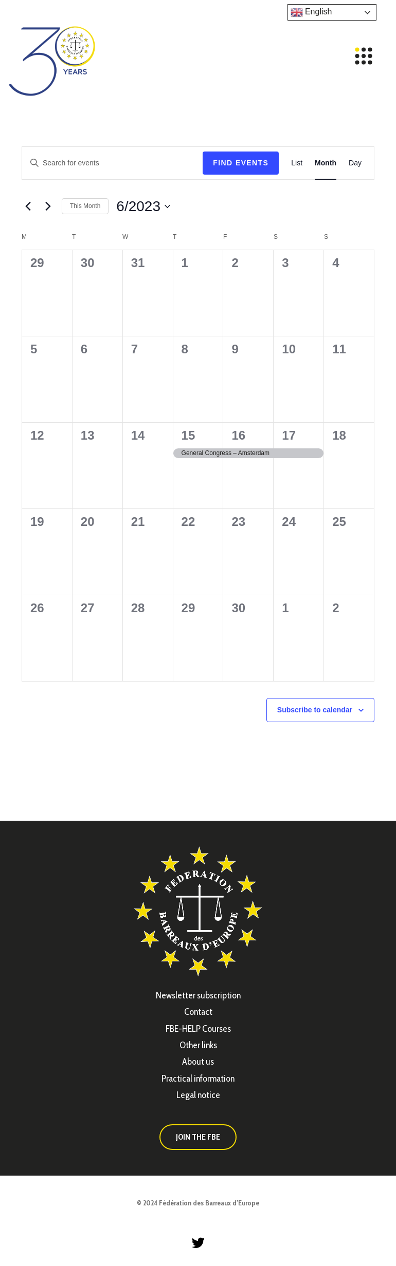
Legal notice (198, 1095)
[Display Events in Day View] (355, 163)
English (311, 12)
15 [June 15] (188, 435)
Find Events (240, 163)
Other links (198, 1045)
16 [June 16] (238, 435)
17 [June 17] (289, 435)
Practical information (198, 1078)
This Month (85, 206)
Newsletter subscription (198, 995)
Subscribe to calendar (314, 710)
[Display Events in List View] (296, 163)
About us (198, 1061)
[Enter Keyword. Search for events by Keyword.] (112, 163)
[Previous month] (28, 206)
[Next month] (48, 206)
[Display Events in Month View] (325, 163)
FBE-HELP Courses (198, 1028)
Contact (198, 1011)
